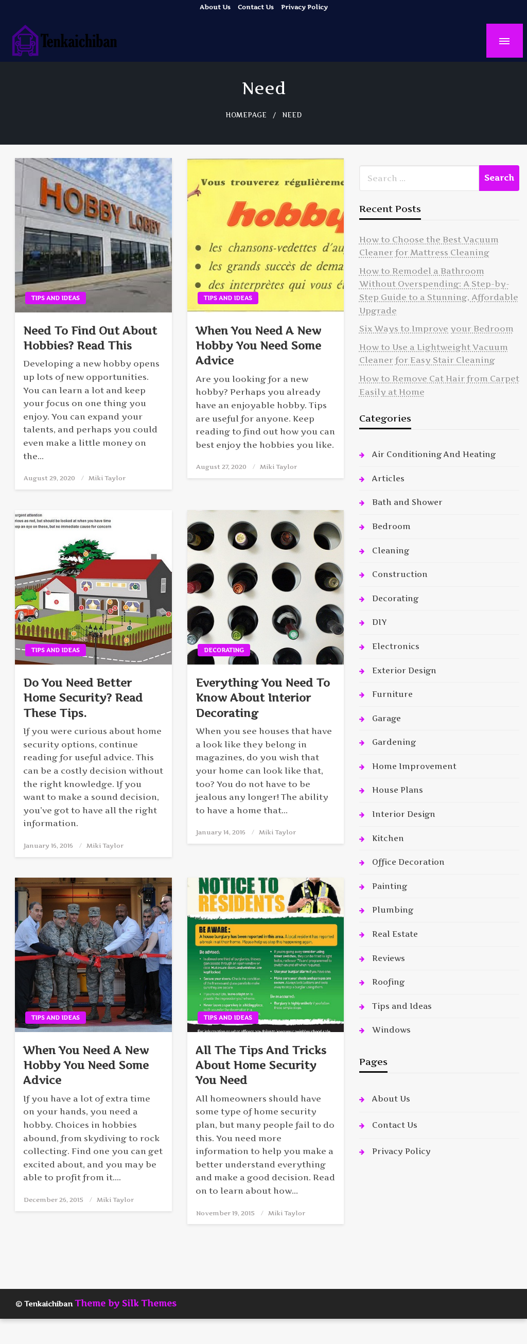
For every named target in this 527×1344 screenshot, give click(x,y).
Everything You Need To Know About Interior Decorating (263, 698)
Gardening (394, 742)
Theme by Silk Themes (126, 1303)
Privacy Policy (304, 7)
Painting (389, 886)
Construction (400, 574)
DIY (379, 622)
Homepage (246, 115)
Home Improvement (414, 766)
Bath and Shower (407, 502)
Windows (391, 1030)
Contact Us (256, 7)
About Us (215, 7)
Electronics (395, 646)
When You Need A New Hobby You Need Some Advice (258, 346)
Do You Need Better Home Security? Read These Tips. (83, 698)
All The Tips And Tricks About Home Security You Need (261, 1065)
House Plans (397, 790)
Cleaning (390, 550)
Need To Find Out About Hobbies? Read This (90, 338)
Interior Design (403, 814)
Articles (388, 478)
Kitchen (388, 838)
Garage (386, 718)
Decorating (224, 650)
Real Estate (395, 934)
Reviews (388, 958)
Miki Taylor (107, 478)
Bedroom (391, 526)
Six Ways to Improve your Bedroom (436, 328)
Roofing (388, 982)
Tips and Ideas (55, 298)
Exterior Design (404, 670)
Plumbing (392, 910)
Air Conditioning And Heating (434, 454)
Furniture (392, 694)
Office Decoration (408, 862)
